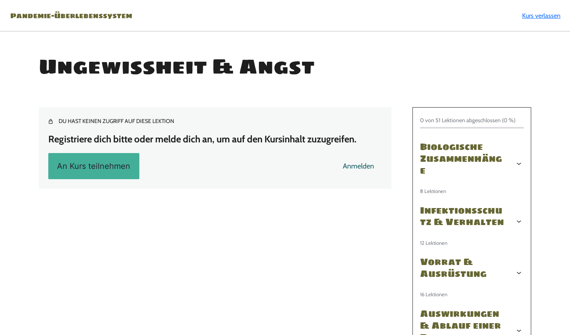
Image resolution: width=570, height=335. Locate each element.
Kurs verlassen (541, 15)
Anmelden (358, 166)
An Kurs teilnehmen (93, 166)
